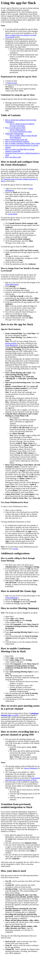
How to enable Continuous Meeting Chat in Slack (22, 143)
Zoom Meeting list (11, 345)
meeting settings (11, 343)
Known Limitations (30, 768)
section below (12, 214)
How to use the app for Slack (15, 128)
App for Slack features (17, 130)
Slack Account (12, 83)
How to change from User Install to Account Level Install (22, 125)
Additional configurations (14, 134)
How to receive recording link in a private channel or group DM (20, 150)
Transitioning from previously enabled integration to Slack (22, 779)
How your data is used (13, 157)
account (15, 549)
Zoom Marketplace (12, 284)
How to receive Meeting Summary (17, 141)
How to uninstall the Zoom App (16, 139)
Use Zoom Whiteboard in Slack (21, 132)
